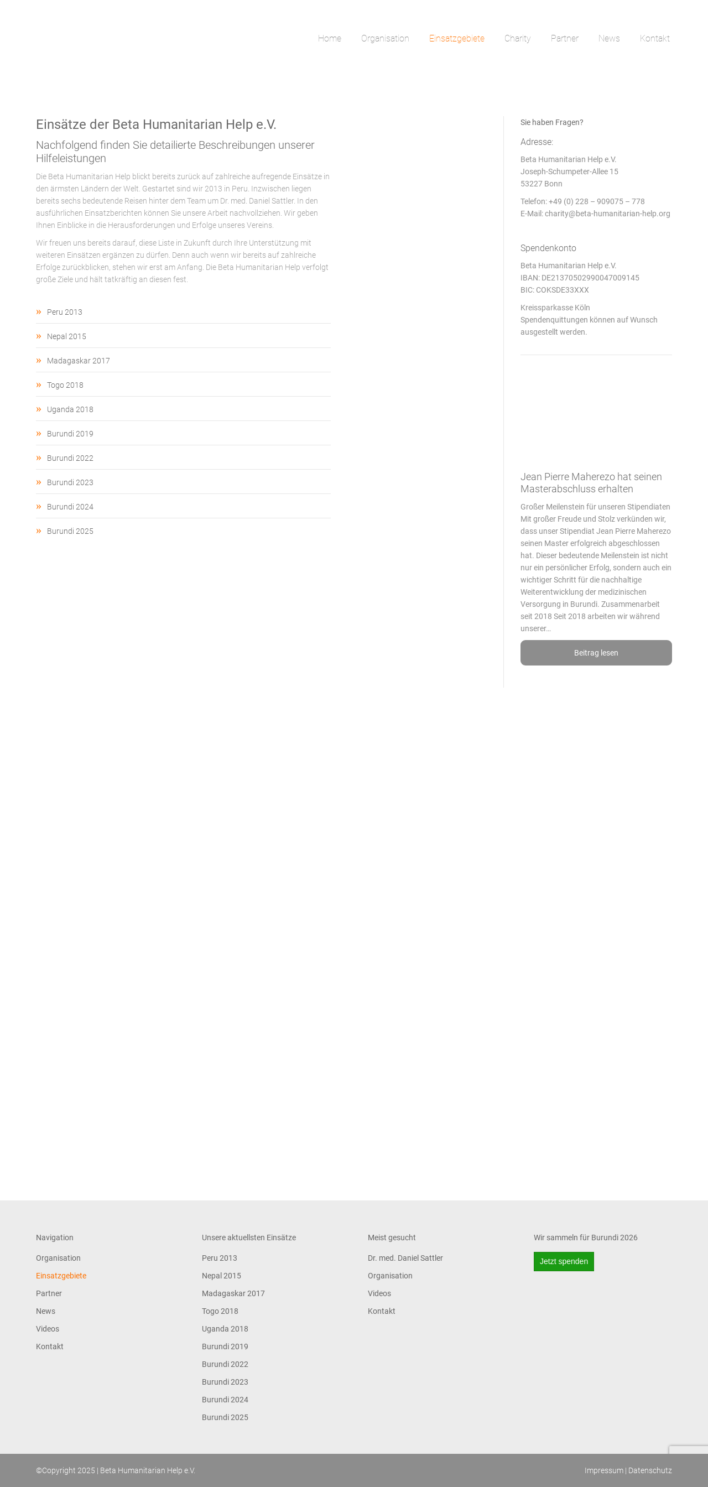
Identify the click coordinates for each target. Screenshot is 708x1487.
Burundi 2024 (70, 506)
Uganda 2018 (70, 409)
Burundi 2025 (70, 531)
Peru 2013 (64, 312)
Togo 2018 (65, 385)
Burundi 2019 (70, 433)
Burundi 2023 (70, 482)
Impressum (604, 1470)
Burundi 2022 (70, 458)
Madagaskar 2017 (78, 360)
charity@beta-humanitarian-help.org (607, 213)
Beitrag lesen (596, 652)
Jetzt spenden (564, 1261)
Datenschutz (650, 1470)
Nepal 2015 (66, 336)
